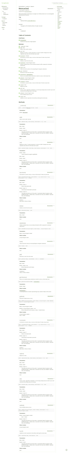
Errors (4, 23)
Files (3, 29)
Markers (4, 25)
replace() (22, 84)
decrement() (22, 55)
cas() (21, 51)
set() (21, 88)
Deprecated (5, 22)
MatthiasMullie (5, 8)
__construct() (22, 46)
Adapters (32, 6)
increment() (22, 81)
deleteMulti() (22, 62)
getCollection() (23, 74)
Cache (4, 12)
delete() (21, 59)
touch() (21, 96)
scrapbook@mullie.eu (31, 20)
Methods (59, 9)
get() (21, 71)
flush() (21, 67)
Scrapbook (5, 3)
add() (21, 47)
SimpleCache (5, 14)
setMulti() (22, 93)
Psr (3, 11)
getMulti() (22, 77)
